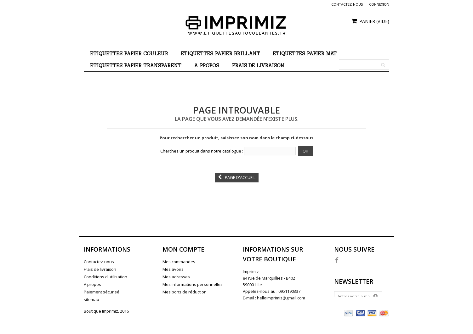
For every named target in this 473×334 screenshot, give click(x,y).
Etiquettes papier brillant (220, 54)
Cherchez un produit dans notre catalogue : (201, 151)
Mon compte (183, 249)
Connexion (379, 4)
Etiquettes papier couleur (129, 54)
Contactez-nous (347, 4)
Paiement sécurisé (101, 292)
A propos (206, 66)
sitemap (91, 299)
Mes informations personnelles (192, 284)
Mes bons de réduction (184, 292)
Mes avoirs (173, 269)
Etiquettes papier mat (305, 54)
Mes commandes (178, 261)
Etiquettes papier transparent (135, 66)
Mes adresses (176, 277)
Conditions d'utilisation (105, 277)
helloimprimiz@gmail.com (281, 298)
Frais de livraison (258, 66)
